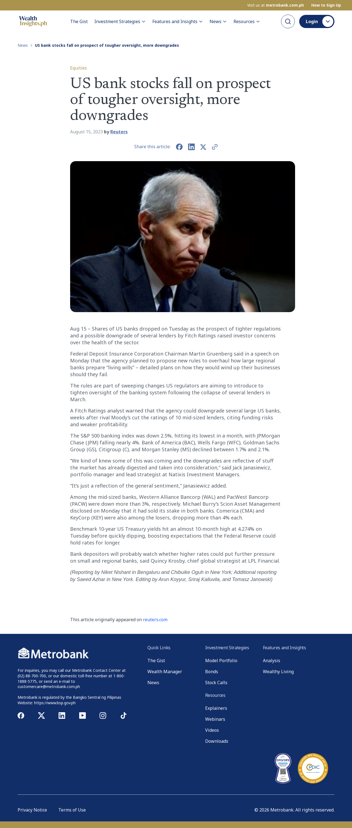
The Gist (79, 21)
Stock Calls (216, 683)
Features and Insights (177, 21)
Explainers (216, 708)
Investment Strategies (120, 21)
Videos (212, 730)
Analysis (271, 661)
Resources (246, 21)
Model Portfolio (221, 661)
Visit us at (275, 5)
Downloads (216, 741)
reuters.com (155, 620)
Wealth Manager (164, 672)
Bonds (211, 672)
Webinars (215, 719)
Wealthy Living (278, 672)
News (218, 21)
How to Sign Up (326, 5)
